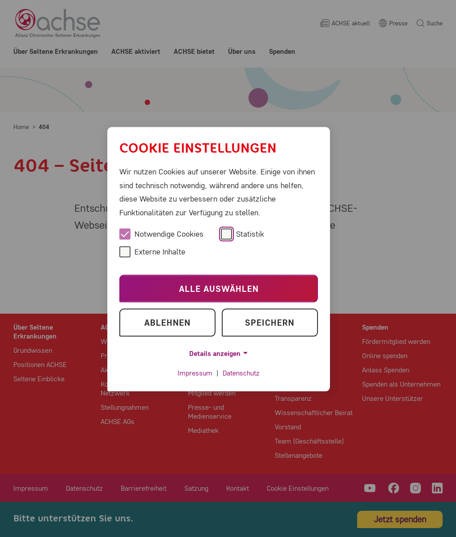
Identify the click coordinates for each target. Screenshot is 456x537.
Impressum (195, 373)
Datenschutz (241, 373)
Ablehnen (167, 322)
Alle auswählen (219, 288)
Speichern (269, 322)
